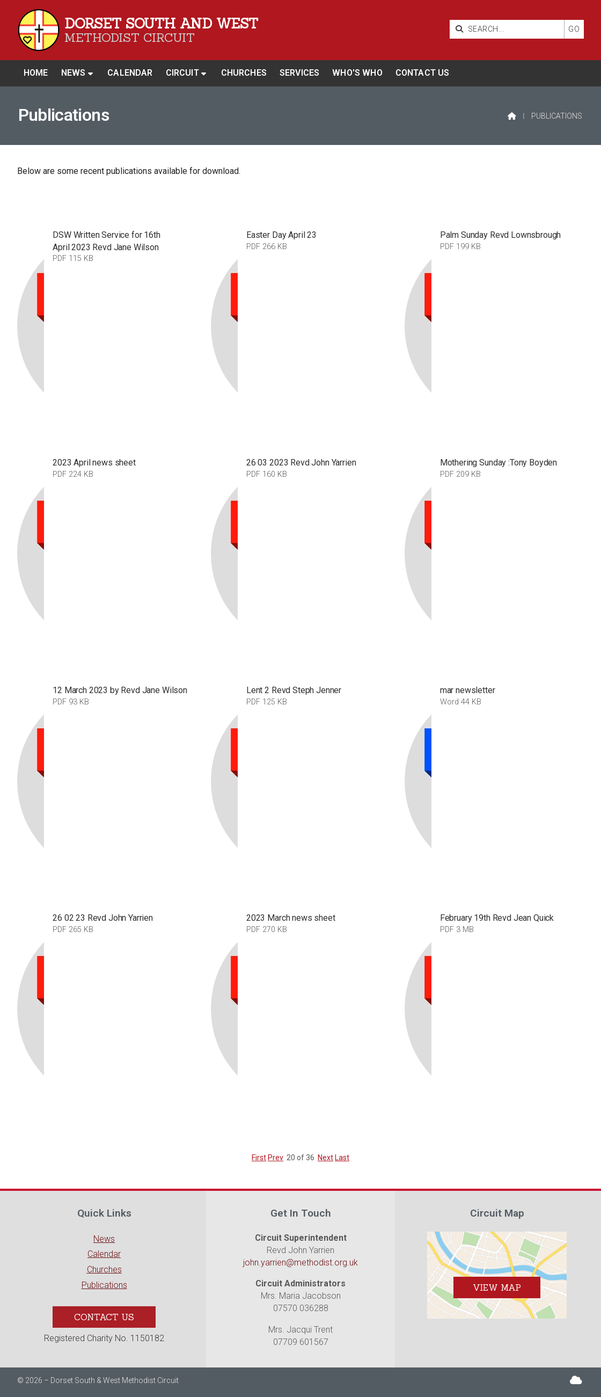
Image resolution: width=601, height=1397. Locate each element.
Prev (275, 1157)
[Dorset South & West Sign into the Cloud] (576, 1380)
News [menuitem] (73, 73)
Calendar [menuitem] (129, 73)
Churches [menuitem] (244, 73)
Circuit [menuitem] (182, 73)
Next (325, 1157)
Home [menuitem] (36, 73)
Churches (104, 1269)
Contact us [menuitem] (422, 73)
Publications (104, 1285)
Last (342, 1157)
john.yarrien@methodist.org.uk (300, 1262)
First (259, 1157)
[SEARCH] (509, 29)
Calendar (104, 1254)
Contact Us (104, 1317)
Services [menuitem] (299, 73)
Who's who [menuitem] (357, 73)
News (104, 1239)
